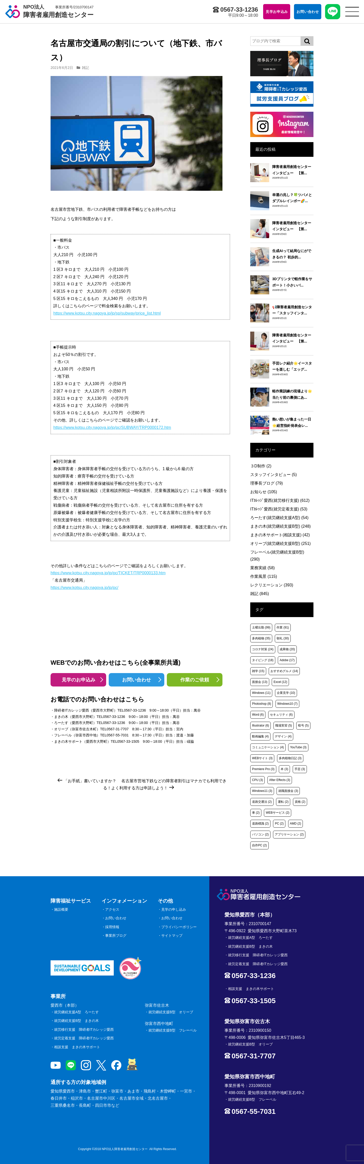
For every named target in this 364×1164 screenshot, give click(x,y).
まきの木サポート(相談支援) (280, 535)
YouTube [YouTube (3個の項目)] (298, 747)
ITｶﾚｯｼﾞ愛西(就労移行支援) (280, 500)
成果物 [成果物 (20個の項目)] (287, 649)
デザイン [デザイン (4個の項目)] (283, 736)
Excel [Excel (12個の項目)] (280, 682)
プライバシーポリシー (179, 927)
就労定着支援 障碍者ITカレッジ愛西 (84, 1038)
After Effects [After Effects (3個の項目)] (279, 780)
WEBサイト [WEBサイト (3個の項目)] (262, 758)
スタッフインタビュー (273, 474)
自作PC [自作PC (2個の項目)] (259, 845)
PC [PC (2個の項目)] (279, 823)
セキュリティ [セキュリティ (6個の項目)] (281, 714)
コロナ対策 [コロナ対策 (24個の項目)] (263, 649)
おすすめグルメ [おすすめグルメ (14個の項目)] (284, 671)
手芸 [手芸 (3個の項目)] (299, 769)
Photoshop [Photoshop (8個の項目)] (261, 703)
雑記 (85, 68)
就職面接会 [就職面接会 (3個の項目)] (288, 791)
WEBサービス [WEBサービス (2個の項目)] (277, 812)
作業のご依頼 (194, 679)
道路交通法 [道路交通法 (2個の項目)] (262, 802)
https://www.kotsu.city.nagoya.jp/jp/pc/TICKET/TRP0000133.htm (108, 573)
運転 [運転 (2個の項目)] (283, 802)
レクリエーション (271, 585)
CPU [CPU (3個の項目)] (257, 780)
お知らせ (263, 492)
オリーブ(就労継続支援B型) (280, 543)
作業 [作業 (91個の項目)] (283, 627)
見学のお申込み (78, 679)
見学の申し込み (173, 909)
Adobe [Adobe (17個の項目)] (287, 660)
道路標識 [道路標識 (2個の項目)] (260, 823)
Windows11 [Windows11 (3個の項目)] (262, 791)
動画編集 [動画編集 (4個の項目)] (260, 736)
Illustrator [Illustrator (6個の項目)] (260, 725)
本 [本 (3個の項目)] (284, 769)
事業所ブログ (115, 935)
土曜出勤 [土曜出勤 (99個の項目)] (261, 627)
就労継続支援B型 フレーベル (172, 1030)
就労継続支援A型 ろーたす (76, 1012)
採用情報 (112, 927)
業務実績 (262, 568)
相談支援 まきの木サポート (77, 1047)
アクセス (112, 909)
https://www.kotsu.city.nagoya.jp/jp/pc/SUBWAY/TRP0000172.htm (112, 427)
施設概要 (61, 909)
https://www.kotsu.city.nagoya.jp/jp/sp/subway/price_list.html (107, 313)
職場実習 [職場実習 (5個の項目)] (283, 725)
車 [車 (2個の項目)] (256, 812)
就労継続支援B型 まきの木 (76, 1021)
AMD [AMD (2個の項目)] (295, 823)
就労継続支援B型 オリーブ (170, 1012)
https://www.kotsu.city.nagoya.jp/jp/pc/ (84, 587)
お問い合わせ (136, 679)
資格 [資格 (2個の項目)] (300, 802)
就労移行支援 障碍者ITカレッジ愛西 (84, 1029)
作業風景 (263, 576)
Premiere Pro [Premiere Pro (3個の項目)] (263, 769)
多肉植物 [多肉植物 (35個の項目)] (261, 638)
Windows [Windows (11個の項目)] (261, 693)
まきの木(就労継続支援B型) (280, 526)
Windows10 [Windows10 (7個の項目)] (287, 703)
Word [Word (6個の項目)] (258, 714)
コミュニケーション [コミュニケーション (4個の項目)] (268, 747)
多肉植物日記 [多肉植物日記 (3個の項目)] (290, 758)
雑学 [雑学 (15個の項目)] (258, 671)
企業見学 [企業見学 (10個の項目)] (286, 693)
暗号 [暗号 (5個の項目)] (303, 725)
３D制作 (260, 466)
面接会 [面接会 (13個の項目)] (259, 682)
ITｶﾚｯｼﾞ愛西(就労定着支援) (278, 509)
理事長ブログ (266, 483)
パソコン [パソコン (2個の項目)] (260, 834)
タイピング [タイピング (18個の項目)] (263, 660)
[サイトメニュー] (352, 11)
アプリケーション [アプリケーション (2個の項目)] (289, 834)
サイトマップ (172, 935)
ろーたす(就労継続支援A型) (279, 518)
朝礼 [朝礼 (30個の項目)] (283, 638)
